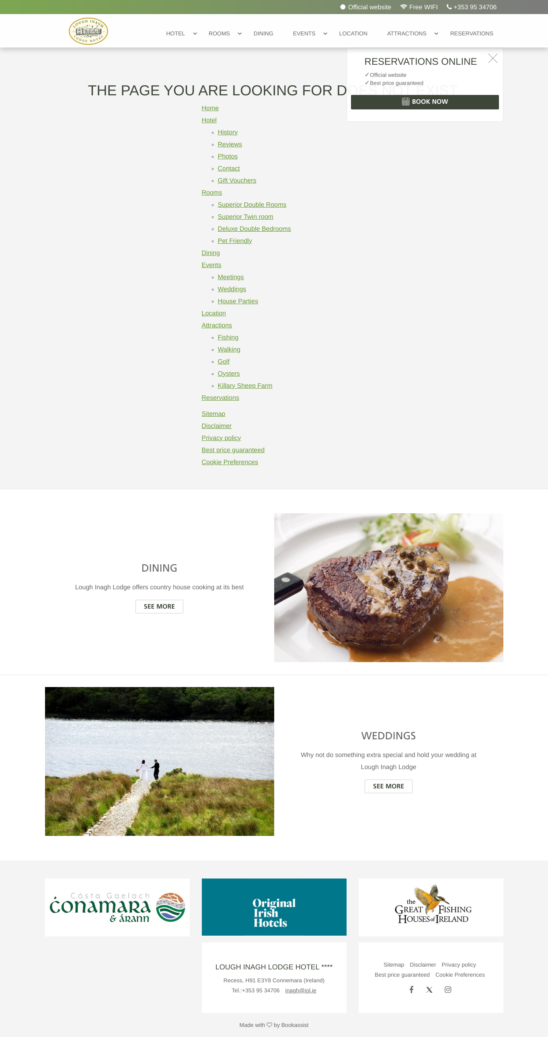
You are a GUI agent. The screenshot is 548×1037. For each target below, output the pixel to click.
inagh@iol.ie (300, 990)
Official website (366, 7)
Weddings (232, 289)
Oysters (229, 373)
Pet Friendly (235, 241)
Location (353, 33)
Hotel (175, 33)
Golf (224, 361)
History (228, 132)
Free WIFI (419, 7)
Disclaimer (217, 426)
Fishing (228, 337)
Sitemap (214, 414)
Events (304, 33)
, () (274, 980)
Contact (229, 168)
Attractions (407, 33)
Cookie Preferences (230, 462)
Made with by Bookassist (274, 1025)
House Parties (238, 301)
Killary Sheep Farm (245, 386)
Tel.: (256, 990)
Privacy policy (221, 438)
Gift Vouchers (237, 180)
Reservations (471, 33)
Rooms (219, 33)
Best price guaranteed (233, 450)
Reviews (230, 144)
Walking (229, 349)
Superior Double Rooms (252, 205)
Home (210, 108)
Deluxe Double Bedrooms (254, 229)
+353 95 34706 (472, 7)
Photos (228, 156)
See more (159, 606)
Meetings (231, 277)
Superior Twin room (245, 217)
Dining (263, 33)
